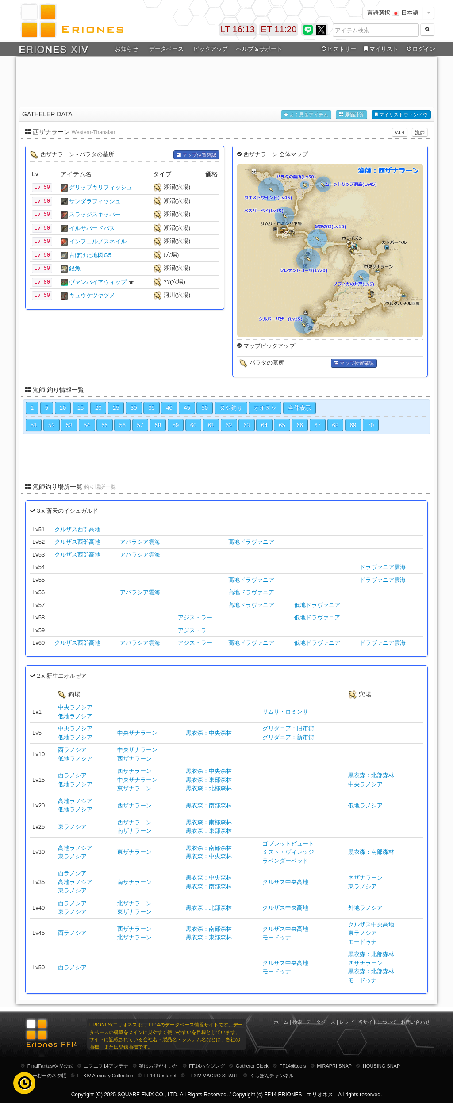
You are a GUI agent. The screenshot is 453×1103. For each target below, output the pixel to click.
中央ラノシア (75, 707)
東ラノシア (72, 826)
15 (80, 407)
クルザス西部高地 (77, 529)
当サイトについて (377, 1022)
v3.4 (399, 132)
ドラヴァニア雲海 (383, 567)
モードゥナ (276, 937)
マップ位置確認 (196, 155)
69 (353, 425)
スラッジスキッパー (95, 214)
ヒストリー (338, 49)
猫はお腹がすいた (158, 1065)
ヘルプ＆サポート (259, 49)
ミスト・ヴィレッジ (288, 852)
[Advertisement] (226, 80)
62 (229, 425)
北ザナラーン (134, 903)
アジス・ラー (195, 617)
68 (335, 425)
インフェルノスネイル (98, 241)
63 (246, 425)
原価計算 (351, 115)
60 (193, 425)
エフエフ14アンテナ (106, 1065)
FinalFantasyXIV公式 (50, 1065)
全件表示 (299, 407)
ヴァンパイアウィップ (98, 282)
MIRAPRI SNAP (334, 1065)
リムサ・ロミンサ (285, 711)
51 (34, 425)
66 (299, 425)
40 (169, 407)
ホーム (281, 1022)
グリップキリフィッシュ (100, 187)
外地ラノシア (365, 907)
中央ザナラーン (137, 733)
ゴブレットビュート (288, 843)
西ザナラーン (134, 758)
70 (371, 425)
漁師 (420, 132)
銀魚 (75, 268)
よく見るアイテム (306, 115)
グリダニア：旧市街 (288, 728)
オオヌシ (264, 407)
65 (282, 425)
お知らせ (126, 49)
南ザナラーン (134, 830)
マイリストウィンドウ (401, 115)
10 (63, 407)
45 (187, 407)
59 (176, 425)
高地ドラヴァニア (251, 541)
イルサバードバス (92, 228)
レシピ (346, 1022)
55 (104, 425)
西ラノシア (72, 749)
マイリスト (380, 49)
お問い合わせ (415, 1022)
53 (69, 425)
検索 (297, 1022)
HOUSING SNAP (381, 1065)
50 (204, 407)
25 (116, 407)
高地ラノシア (75, 801)
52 (51, 425)
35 (151, 407)
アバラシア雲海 (140, 541)
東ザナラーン (134, 788)
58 (158, 425)
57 (140, 425)
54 (87, 425)
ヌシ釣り (230, 407)
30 (134, 407)
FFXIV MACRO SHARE (213, 1075)
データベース (166, 49)
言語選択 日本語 (392, 12)
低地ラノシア (75, 716)
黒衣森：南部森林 (209, 805)
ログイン (420, 49)
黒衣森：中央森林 (209, 733)
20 (98, 407)
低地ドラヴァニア (317, 605)
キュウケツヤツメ (92, 295)
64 (264, 425)
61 (211, 425)
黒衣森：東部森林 (209, 779)
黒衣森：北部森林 (209, 788)
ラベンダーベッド (285, 860)
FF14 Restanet (160, 1075)
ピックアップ (210, 49)
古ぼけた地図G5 (90, 255)
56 (122, 425)
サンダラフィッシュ (95, 201)
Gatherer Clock (252, 1065)
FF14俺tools (293, 1065)
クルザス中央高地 (285, 882)
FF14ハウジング (207, 1065)
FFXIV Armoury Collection (105, 1075)
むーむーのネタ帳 (46, 1075)
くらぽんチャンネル (272, 1075)
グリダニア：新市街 (288, 737)
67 (318, 425)
